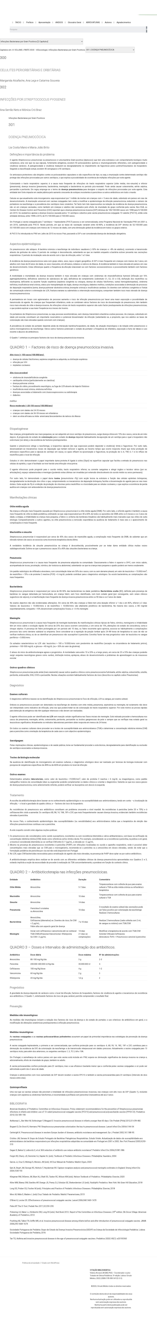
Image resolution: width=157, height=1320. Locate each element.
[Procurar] (146, 29)
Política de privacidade (31, 1263)
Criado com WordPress (50, 1263)
